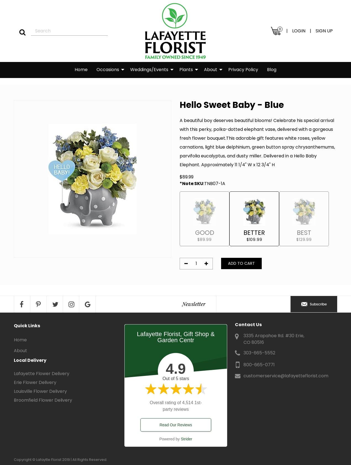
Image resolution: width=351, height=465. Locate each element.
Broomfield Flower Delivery (43, 400)
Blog (271, 69)
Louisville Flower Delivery (40, 391)
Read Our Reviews (175, 425)
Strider (186, 439)
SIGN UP (324, 31)
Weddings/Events (149, 69)
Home (81, 69)
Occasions (107, 69)
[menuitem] (81, 70)
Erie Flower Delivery (35, 382)
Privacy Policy (243, 69)
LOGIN (298, 31)
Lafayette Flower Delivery (41, 373)
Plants (186, 69)
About (210, 69)
